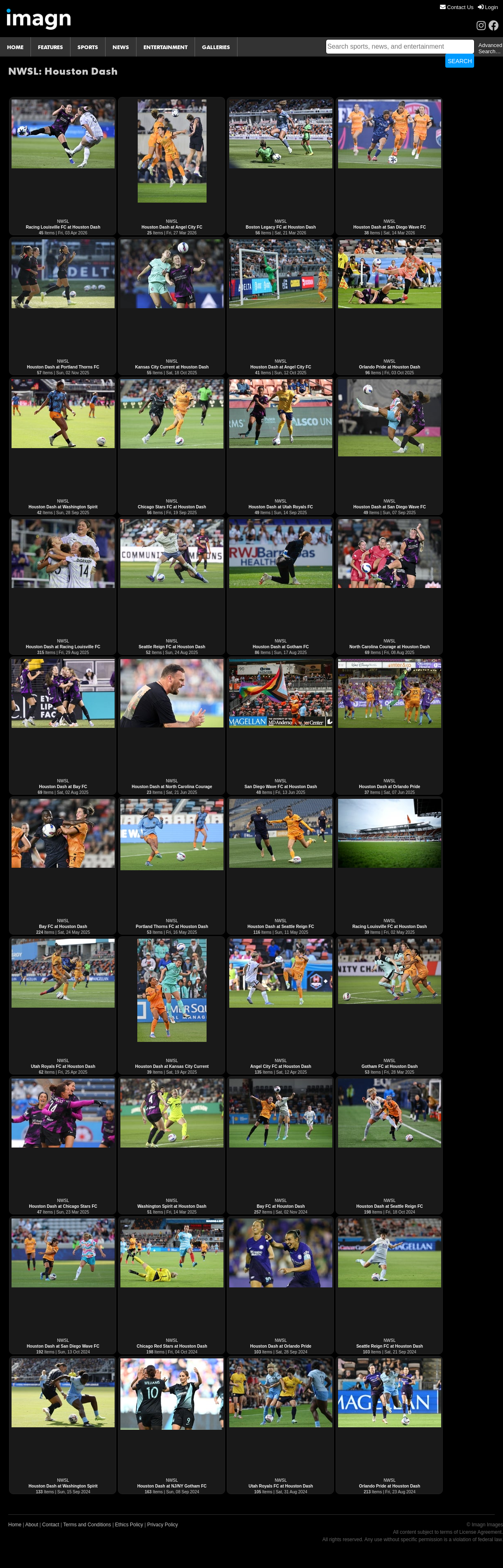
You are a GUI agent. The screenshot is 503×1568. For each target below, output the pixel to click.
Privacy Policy (162, 1525)
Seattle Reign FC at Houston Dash (172, 647)
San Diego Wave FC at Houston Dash (280, 786)
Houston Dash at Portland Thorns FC (63, 367)
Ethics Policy (129, 1525)
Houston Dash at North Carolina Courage (172, 786)
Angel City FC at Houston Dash (280, 1066)
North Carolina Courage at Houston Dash (389, 647)
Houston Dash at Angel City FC (171, 227)
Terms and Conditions (87, 1525)
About (31, 1525)
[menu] (469, 7)
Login (488, 7)
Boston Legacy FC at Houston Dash (281, 227)
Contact (50, 1525)
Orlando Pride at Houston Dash (389, 367)
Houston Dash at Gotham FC (281, 647)
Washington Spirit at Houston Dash (171, 1206)
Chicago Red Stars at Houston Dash (171, 1346)
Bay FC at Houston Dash (63, 926)
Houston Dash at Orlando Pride (389, 786)
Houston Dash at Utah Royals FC (281, 507)
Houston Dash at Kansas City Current (172, 1066)
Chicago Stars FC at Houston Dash (172, 507)
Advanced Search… (490, 48)
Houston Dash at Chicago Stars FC (63, 1206)
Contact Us (457, 7)
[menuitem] (457, 7)
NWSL (63, 221)
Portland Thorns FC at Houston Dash (172, 926)
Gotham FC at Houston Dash (390, 1066)
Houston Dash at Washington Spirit (62, 507)
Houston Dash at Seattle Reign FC (280, 926)
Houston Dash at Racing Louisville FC (63, 647)
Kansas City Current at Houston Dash (172, 367)
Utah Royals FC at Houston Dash (63, 1066)
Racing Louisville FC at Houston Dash (63, 227)
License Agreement (480, 1532)
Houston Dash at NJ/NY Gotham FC (172, 1486)
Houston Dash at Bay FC (63, 786)
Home (14, 1525)
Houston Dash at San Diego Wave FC (389, 227)
